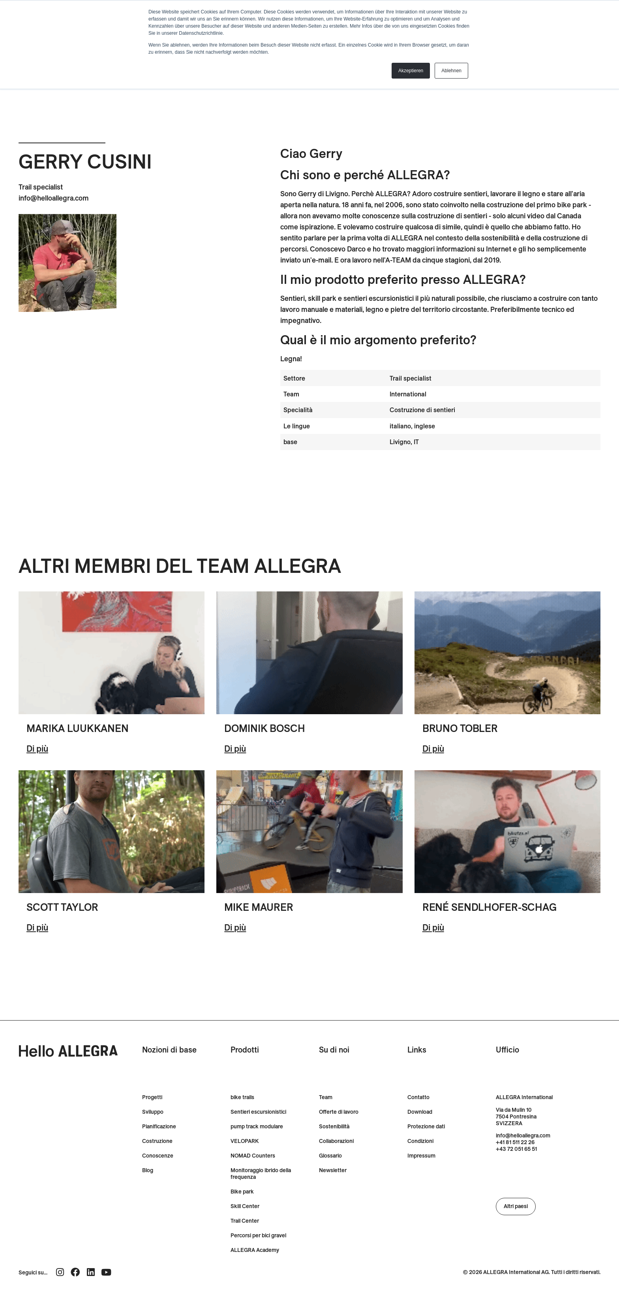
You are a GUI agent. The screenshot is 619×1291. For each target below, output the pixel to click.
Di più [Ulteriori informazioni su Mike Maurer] (235, 927)
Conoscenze (157, 1155)
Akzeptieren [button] (410, 70)
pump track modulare (257, 1126)
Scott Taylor (62, 907)
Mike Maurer (258, 907)
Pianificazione (159, 1126)
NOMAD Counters (253, 1155)
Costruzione (157, 1141)
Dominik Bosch (264, 728)
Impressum (421, 1155)
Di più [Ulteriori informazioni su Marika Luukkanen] (37, 748)
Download (419, 1112)
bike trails (242, 1097)
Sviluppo (152, 1112)
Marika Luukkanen (77, 728)
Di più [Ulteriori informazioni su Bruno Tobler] (433, 748)
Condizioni (420, 1141)
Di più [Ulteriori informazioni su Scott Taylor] (37, 927)
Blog (147, 1170)
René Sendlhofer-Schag (489, 907)
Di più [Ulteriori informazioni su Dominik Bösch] (235, 748)
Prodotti (245, 1050)
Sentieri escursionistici (258, 1112)
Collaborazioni (336, 1141)
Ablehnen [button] (451, 70)
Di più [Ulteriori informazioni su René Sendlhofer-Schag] (433, 927)
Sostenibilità (334, 1126)
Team (325, 1097)
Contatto (418, 1097)
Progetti (152, 1097)
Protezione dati (426, 1126)
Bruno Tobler (460, 728)
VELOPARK (245, 1141)
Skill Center (245, 1206)
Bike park (242, 1191)
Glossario (330, 1155)
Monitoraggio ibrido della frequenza (261, 1173)
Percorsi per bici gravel (258, 1235)
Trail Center (245, 1221)
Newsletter (333, 1170)
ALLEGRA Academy (255, 1250)
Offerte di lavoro (338, 1112)
